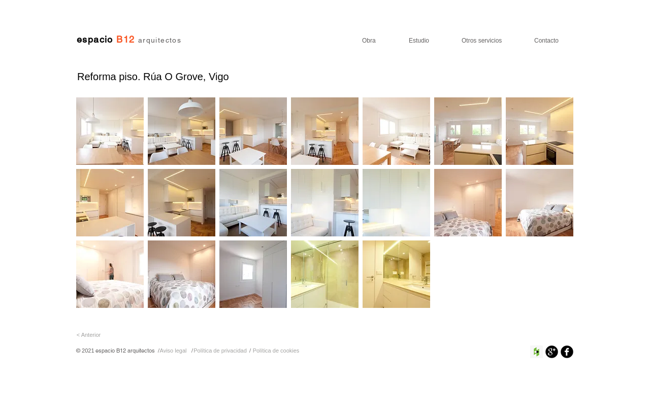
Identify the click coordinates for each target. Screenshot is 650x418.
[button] (110, 131)
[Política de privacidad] (220, 351)
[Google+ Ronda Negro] (551, 351)
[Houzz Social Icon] (536, 351)
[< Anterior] (88, 335)
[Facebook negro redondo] (567, 351)
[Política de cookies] (276, 351)
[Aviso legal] (173, 351)
